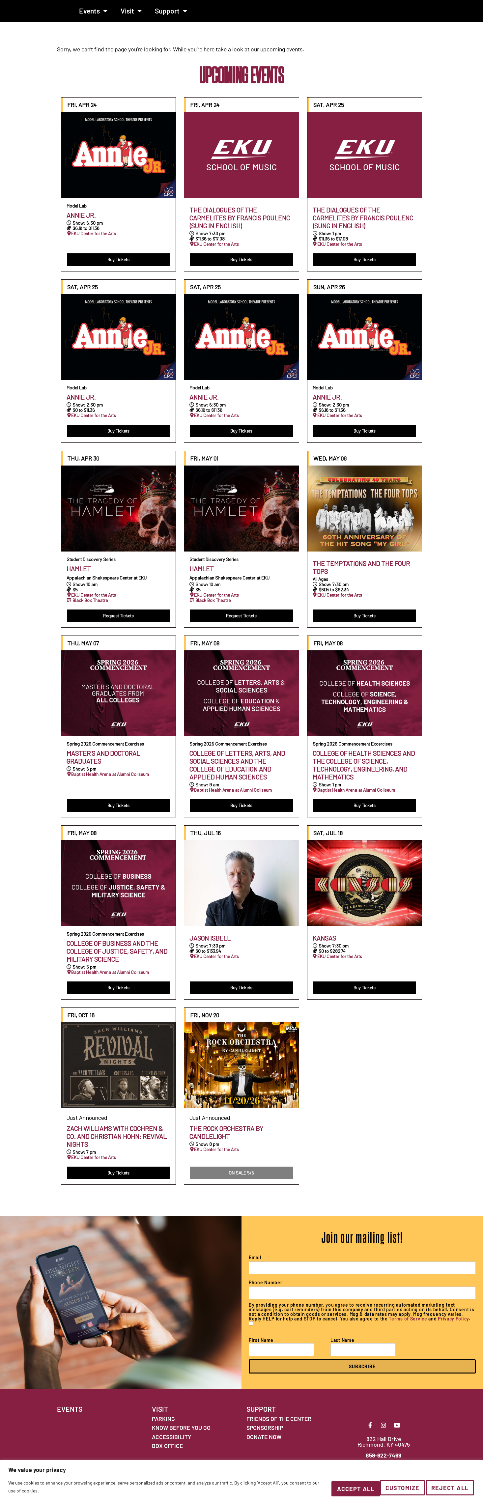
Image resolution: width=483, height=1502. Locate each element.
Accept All (446, 1488)
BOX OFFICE (167, 1451)
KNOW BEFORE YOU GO (181, 1433)
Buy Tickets (118, 265)
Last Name (342, 1345)
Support (171, 13)
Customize (329, 1488)
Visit (131, 13)
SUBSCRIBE (362, 1371)
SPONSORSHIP (264, 1433)
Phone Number (265, 1288)
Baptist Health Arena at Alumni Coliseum (110, 779)
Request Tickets (118, 621)
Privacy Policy (453, 1324)
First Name (261, 1345)
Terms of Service (408, 1324)
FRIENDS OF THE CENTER (278, 1424)
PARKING (163, 1424)
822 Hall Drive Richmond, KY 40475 (383, 1453)
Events (93, 13)
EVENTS (69, 1414)
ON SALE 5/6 (241, 1178)
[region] (241, 1482)
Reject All (386, 1488)
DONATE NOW (263, 1442)
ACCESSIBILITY (171, 1442)
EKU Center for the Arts (93, 238)
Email (255, 1263)
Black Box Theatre (90, 605)
